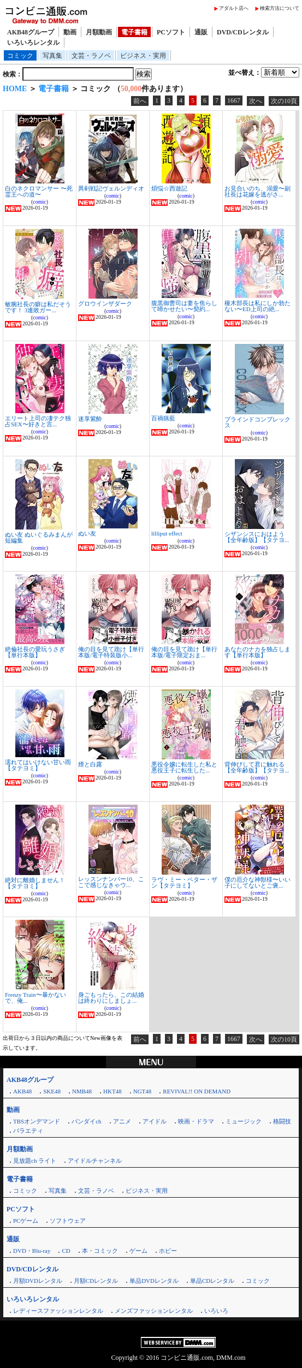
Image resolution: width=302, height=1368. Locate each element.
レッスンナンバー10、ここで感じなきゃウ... (111, 882)
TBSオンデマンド (36, 1121)
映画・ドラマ (196, 1121)
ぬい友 (87, 533)
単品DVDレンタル (154, 1280)
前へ (139, 101)
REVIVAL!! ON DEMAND (196, 1091)
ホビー (168, 1250)
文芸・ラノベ (91, 56)
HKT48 (112, 1091)
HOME (15, 89)
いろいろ (216, 1310)
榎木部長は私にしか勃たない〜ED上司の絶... (257, 306)
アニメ (122, 1121)
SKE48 (52, 1091)
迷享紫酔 (90, 418)
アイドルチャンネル (95, 1160)
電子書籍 (134, 32)
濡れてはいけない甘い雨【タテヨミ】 (38, 765)
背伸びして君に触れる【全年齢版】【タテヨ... (256, 767)
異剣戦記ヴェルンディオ (111, 188)
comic (39, 202)
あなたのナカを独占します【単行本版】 (257, 652)
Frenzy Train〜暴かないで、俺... (35, 997)
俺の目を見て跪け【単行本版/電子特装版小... (111, 652)
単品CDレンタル (212, 1280)
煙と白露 (90, 764)
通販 (201, 32)
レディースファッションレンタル (58, 1310)
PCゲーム (25, 1220)
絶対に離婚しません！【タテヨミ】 (35, 883)
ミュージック (244, 1121)
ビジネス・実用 (143, 56)
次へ (255, 101)
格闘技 (282, 1121)
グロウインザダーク (105, 303)
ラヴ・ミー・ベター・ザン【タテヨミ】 (184, 882)
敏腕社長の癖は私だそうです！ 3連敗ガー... (38, 307)
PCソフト (171, 32)
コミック (20, 56)
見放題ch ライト (34, 1160)
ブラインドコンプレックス (257, 422)
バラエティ (28, 1130)
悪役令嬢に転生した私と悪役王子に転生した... (184, 767)
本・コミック (100, 1250)
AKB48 (22, 1091)
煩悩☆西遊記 (169, 188)
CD (66, 1250)
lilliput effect (166, 533)
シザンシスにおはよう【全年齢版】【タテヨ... (256, 537)
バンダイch (86, 1121)
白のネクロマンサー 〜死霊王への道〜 (39, 191)
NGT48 (142, 1091)
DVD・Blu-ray (31, 1250)
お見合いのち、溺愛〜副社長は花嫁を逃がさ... (257, 191)
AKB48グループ (30, 32)
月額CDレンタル (96, 1280)
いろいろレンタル (33, 42)
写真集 (52, 56)
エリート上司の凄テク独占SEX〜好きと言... (38, 421)
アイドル (155, 1121)
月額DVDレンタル (37, 1280)
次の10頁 (284, 101)
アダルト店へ (233, 8)
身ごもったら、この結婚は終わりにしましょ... (111, 997)
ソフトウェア (68, 1220)
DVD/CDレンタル (243, 32)
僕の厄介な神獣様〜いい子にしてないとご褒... (257, 882)
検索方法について (279, 8)
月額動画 (99, 32)
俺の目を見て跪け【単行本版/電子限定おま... (184, 652)
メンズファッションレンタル (154, 1310)
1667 (233, 100)
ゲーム (138, 1250)
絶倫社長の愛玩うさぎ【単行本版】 (35, 652)
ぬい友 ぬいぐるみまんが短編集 (39, 537)
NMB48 (82, 1091)
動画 (69, 32)
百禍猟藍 (163, 418)
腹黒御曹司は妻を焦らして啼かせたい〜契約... (184, 306)
